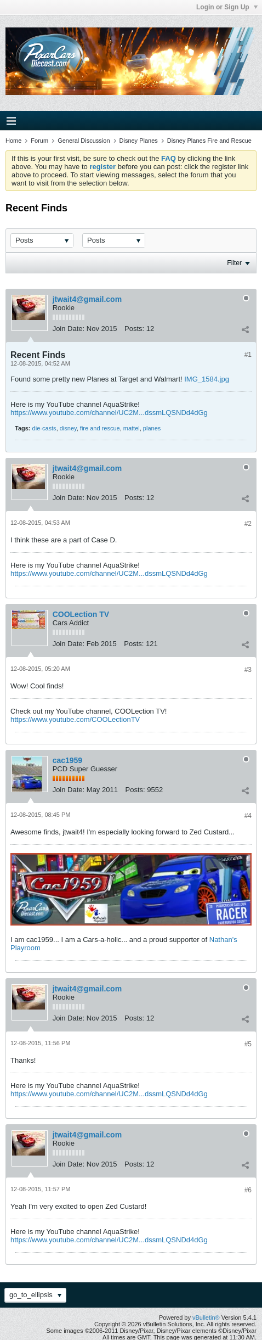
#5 (248, 1044)
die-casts (44, 428)
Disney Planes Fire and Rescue (209, 140)
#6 (248, 1190)
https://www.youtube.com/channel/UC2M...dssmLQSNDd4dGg (109, 412)
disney (68, 428)
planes (152, 428)
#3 (248, 670)
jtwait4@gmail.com (87, 299)
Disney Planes (138, 140)
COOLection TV (81, 614)
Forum (39, 140)
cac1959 (68, 760)
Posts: (134, 328)
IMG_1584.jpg (206, 379)
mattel (131, 428)
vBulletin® (206, 1317)
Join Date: (69, 328)
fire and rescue (100, 428)
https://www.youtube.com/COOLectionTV (75, 719)
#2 (248, 524)
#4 (248, 816)
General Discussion (84, 140)
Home (13, 140)
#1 (248, 354)
